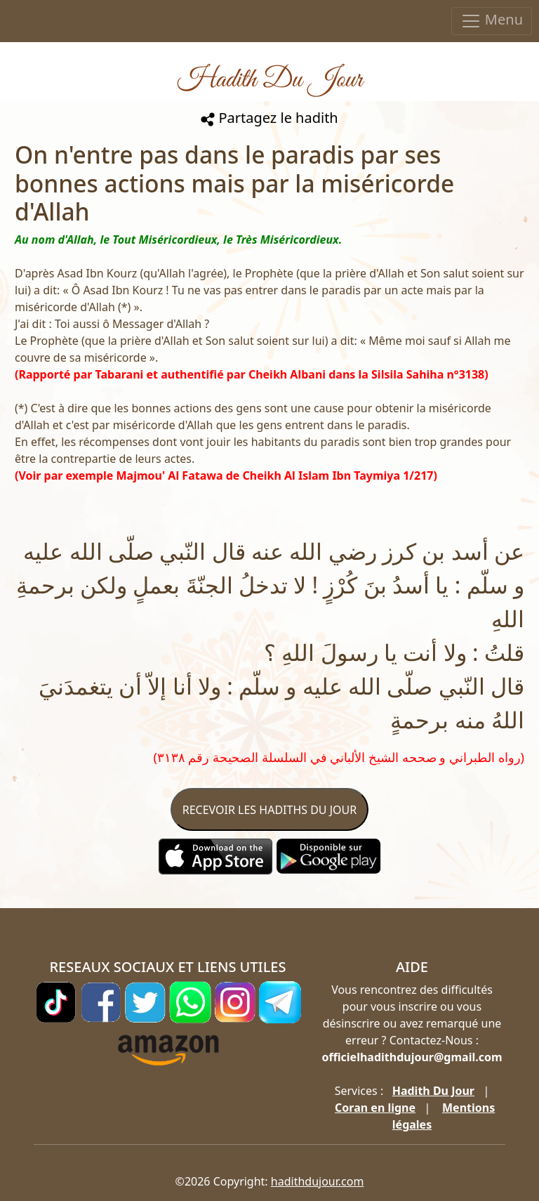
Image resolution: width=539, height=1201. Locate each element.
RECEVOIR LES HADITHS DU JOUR (269, 810)
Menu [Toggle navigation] (491, 21)
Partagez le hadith (269, 117)
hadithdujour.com (317, 1181)
